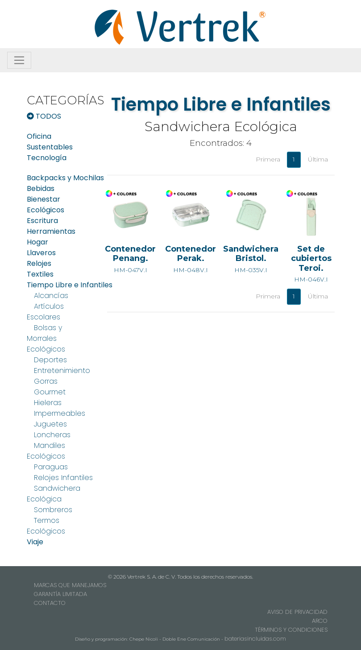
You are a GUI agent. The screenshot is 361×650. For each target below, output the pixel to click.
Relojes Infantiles (63, 477)
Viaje (35, 542)
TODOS (44, 116)
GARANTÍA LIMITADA (60, 594)
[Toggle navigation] (19, 60)
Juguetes (50, 424)
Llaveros (41, 253)
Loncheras (52, 435)
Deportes (50, 360)
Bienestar (43, 199)
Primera (268, 159)
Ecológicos (45, 210)
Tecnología (46, 158)
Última (318, 159)
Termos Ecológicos (46, 525)
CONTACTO (50, 603)
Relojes (39, 263)
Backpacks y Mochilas (65, 178)
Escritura (42, 220)
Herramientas (51, 231)
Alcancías (51, 295)
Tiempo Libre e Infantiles (69, 285)
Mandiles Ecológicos (46, 450)
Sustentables (50, 147)
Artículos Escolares (45, 311)
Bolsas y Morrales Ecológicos (46, 338)
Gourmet (50, 392)
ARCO (320, 621)
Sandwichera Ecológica (53, 493)
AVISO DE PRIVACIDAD (297, 612)
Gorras (46, 381)
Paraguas (51, 467)
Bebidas (40, 188)
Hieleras (48, 402)
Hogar (37, 242)
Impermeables (59, 413)
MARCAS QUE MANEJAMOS (70, 585)
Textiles (40, 274)
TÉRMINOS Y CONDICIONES (291, 629)
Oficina (39, 136)
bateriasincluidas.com (255, 638)
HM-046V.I (311, 247)
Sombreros (53, 510)
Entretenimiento (62, 370)
